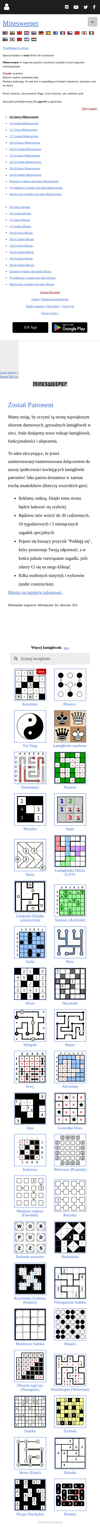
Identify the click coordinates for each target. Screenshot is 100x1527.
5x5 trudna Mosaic (20, 213)
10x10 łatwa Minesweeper (24, 142)
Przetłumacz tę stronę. (16, 47)
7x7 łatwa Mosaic (19, 219)
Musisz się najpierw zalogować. (35, 592)
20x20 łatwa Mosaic (21, 258)
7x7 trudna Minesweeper (23, 136)
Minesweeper (21, 23)
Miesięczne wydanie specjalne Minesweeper (35, 194)
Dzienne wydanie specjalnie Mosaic (30, 271)
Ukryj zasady (89, 108)
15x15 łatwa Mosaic (21, 245)
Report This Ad (9, 376)
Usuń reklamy (8, 372)
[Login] (6, 8)
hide (66, 647)
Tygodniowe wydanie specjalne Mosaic (32, 277)
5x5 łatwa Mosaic (19, 206)
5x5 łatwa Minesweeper (24, 116)
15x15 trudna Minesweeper (25, 161)
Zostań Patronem (50, 292)
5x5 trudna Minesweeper (23, 123)
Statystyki (68, 306)
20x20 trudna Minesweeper (25, 174)
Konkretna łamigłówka (55, 299)
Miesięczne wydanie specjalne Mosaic (31, 284)
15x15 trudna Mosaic (21, 251)
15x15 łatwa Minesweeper (24, 155)
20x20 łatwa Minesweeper (24, 168)
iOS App (30, 327)
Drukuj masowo (35, 306)
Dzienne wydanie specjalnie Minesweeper (34, 181)
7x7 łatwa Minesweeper (23, 129)
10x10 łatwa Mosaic (21, 232)
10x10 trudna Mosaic (21, 239)
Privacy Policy (49, 313)
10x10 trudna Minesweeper (25, 148)
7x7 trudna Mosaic (20, 226)
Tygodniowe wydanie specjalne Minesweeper (36, 187)
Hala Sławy (53, 306)
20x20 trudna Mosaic (21, 264)
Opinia (35, 299)
